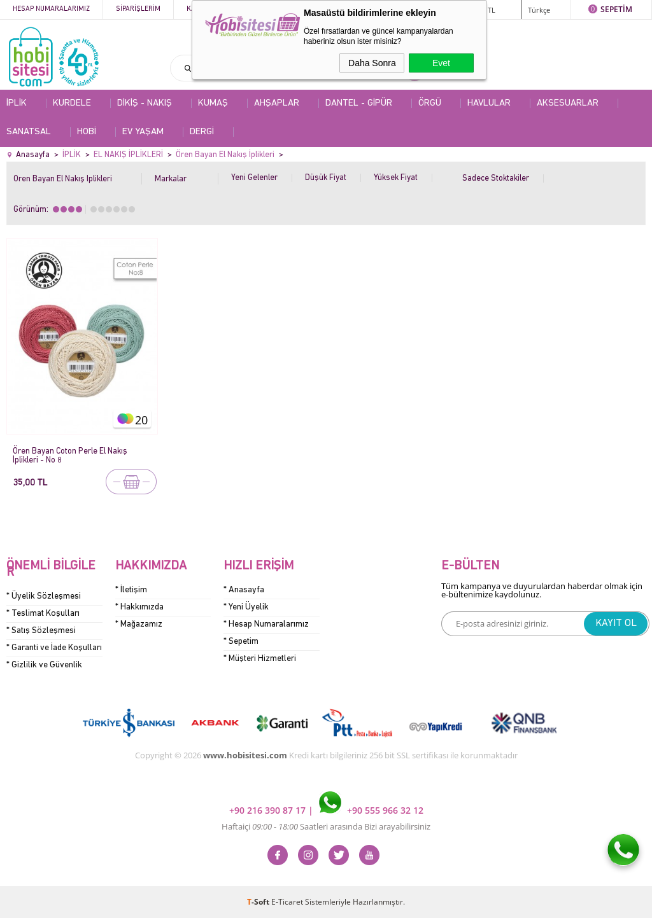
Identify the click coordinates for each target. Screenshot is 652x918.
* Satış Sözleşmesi (41, 631)
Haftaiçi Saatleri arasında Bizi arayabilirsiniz (326, 826)
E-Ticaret (287, 901)
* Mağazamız (138, 624)
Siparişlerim (138, 9)
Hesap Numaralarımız (51, 9)
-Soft (259, 901)
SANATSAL (28, 132)
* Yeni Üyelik (246, 607)
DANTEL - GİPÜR (358, 103)
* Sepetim (241, 641)
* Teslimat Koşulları (43, 613)
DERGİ (202, 132)
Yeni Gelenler (254, 178)
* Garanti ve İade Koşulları (54, 648)
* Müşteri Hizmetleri (259, 659)
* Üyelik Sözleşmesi (43, 596)
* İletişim (131, 590)
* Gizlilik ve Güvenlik (44, 665)
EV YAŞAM (143, 132)
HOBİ (86, 132)
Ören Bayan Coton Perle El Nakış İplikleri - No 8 (70, 455)
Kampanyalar (281, 9)
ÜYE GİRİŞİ (449, 9)
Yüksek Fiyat (396, 178)
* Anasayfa (243, 590)
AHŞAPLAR (276, 103)
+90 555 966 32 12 (371, 810)
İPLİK (16, 103)
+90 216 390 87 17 (268, 810)
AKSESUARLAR (568, 103)
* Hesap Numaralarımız (266, 624)
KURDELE (72, 103)
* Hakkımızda (139, 607)
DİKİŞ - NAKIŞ (144, 103)
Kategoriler (209, 9)
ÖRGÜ (429, 103)
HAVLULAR (489, 103)
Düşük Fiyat (325, 178)
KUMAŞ (213, 103)
